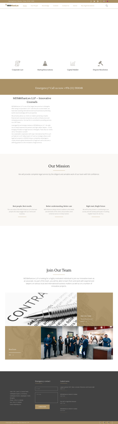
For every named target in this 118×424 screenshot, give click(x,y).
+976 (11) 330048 (73, 88)
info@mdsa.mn (17, 404)
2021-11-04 (62, 403)
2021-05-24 (62, 410)
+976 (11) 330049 (17, 402)
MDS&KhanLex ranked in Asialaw (68, 408)
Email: (11, 404)
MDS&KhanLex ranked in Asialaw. (68, 394)
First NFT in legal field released (68, 401)
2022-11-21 (62, 388)
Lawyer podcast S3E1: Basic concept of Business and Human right (77, 387)
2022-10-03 (62, 396)
